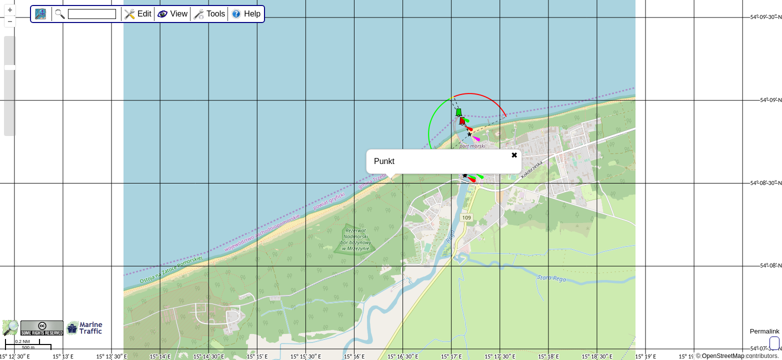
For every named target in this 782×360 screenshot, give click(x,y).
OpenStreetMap (723, 356)
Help (252, 14)
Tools (215, 14)
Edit (145, 14)
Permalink (765, 331)
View (179, 14)
